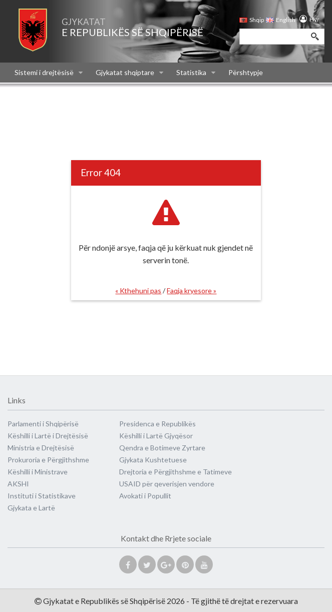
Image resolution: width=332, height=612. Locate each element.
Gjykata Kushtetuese (153, 459)
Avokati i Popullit (145, 495)
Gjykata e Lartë (31, 507)
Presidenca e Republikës (157, 423)
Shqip (251, 20)
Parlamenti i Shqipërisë (43, 423)
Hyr (311, 19)
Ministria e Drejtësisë (41, 447)
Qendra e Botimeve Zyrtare (162, 447)
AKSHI (18, 483)
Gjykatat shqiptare (129, 72)
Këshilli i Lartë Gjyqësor (156, 435)
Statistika (195, 72)
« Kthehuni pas (138, 290)
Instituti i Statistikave (42, 495)
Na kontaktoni (37, 93)
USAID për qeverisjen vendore (166, 483)
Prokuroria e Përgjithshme (48, 459)
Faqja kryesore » (191, 290)
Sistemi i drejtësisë (49, 72)
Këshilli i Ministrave (38, 471)
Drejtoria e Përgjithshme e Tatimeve (175, 471)
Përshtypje (245, 72)
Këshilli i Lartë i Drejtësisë (48, 435)
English (278, 20)
